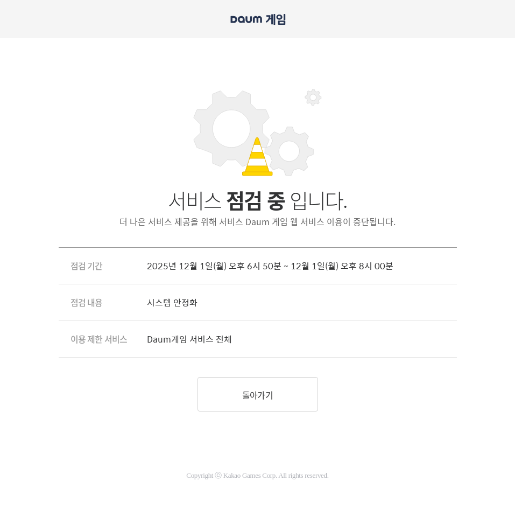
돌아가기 (257, 394)
